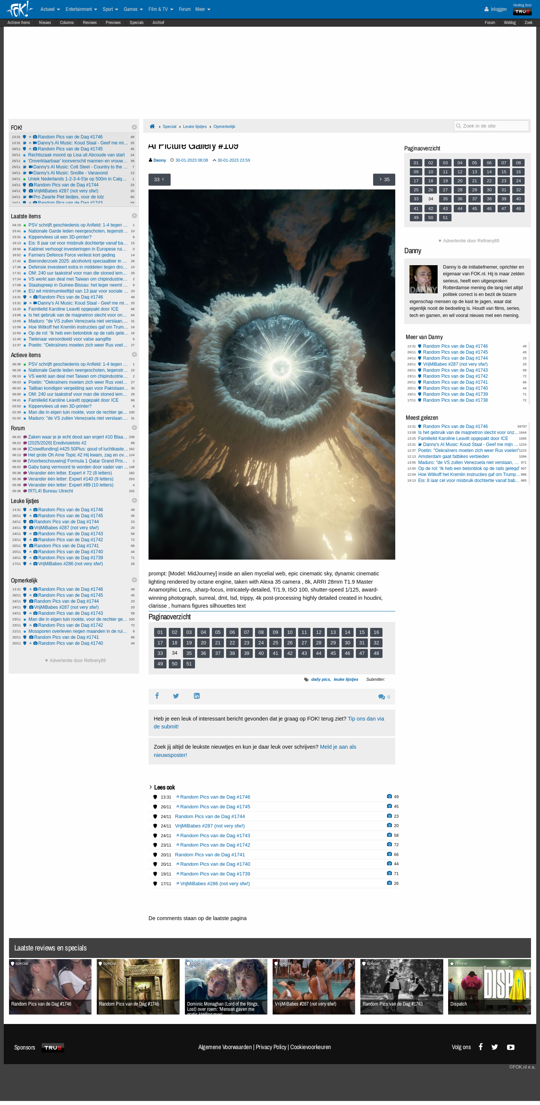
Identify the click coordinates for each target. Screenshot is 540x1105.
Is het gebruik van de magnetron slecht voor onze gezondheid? (76, 315)
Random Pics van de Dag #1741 (76, 545)
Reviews (90, 23)
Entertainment (81, 9)
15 (361, 632)
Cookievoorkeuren (310, 1047)
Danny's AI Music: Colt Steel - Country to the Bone (75, 167)
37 (217, 653)
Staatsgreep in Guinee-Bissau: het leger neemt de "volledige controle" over (76, 285)
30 (347, 643)
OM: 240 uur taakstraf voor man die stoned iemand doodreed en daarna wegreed (76, 273)
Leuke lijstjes (195, 126)
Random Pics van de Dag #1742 (76, 539)
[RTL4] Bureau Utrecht (76, 491)
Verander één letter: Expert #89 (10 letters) (76, 485)
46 (347, 653)
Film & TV (160, 9)
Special (169, 126)
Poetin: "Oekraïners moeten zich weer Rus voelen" (76, 345)
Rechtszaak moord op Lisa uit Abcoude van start (75, 155)
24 (261, 643)
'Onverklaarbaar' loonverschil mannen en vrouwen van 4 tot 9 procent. (75, 161)
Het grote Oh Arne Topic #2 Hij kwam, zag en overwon (76, 455)
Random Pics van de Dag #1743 (75, 203)
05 (217, 632)
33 (160, 653)
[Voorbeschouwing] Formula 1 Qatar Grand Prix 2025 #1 (76, 461)
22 (232, 643)
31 (361, 643)
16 (376, 632)
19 (189, 643)
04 (203, 632)
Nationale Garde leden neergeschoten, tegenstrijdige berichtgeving (76, 231)
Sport (110, 9)
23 (246, 643)
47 (361, 653)
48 (376, 653)
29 (333, 643)
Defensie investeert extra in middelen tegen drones (76, 267)
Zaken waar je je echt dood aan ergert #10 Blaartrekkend (76, 437)
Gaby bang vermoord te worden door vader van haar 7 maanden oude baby (76, 467)
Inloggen (495, 9)
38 (232, 653)
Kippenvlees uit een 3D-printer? (76, 237)
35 (189, 653)
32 (376, 643)
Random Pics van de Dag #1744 (75, 185)
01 (160, 632)
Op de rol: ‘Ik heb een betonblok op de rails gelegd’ (76, 333)
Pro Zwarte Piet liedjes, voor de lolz (75, 197)
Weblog (510, 23)
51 (189, 664)
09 (275, 632)
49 (160, 664)
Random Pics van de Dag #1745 (75, 149)
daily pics (320, 679)
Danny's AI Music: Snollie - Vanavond (75, 173)
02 (174, 632)
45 (333, 653)
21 (217, 643)
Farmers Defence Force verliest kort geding (76, 255)
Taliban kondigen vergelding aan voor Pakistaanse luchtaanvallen (76, 388)
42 (289, 653)
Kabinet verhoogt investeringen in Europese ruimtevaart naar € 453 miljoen (76, 249)
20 (203, 643)
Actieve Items (19, 23)
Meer (202, 9)
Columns (67, 23)
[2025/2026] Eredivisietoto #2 (76, 443)
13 (333, 632)
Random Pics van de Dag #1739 (76, 558)
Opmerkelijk (224, 126)
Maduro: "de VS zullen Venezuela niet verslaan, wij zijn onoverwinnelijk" (76, 321)
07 (246, 632)
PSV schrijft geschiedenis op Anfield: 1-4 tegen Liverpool (76, 225)
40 (261, 653)
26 (289, 643)
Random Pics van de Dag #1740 (76, 551)
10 (289, 632)
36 (203, 653)
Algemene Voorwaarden (225, 1047)
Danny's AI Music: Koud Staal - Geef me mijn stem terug (75, 143)
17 (160, 643)
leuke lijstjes (346, 679)
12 (318, 632)
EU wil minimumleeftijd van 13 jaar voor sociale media (76, 291)
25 (275, 643)
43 (304, 653)
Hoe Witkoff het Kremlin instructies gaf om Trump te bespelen (76, 327)
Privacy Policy (271, 1047)
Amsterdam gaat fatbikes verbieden (453, 456)
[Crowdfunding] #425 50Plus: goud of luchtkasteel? (76, 449)
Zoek (528, 23)
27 (304, 643)
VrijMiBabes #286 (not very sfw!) (76, 564)
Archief (158, 23)
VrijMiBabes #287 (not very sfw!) (75, 191)
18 (174, 643)
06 (232, 632)
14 (347, 632)
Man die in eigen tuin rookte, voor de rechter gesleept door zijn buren (76, 412)
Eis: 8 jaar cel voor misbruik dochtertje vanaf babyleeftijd (76, 243)
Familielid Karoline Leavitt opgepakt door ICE (76, 309)
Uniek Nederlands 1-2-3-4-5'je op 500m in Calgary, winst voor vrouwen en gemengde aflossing (75, 179)
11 (304, 632)
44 (318, 653)
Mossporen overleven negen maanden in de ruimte (76, 631)
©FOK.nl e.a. (522, 1067)
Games (133, 9)
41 (275, 653)
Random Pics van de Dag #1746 (75, 137)
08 (261, 632)
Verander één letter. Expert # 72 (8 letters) (76, 473)
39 (246, 653)
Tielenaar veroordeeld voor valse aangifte (76, 339)
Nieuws (45, 23)
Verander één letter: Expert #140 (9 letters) (76, 479)
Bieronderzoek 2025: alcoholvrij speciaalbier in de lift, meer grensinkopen (76, 261)
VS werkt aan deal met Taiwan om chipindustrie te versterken (76, 279)
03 (189, 632)
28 (318, 643)
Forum (490, 23)
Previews (113, 23)
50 (174, 664)
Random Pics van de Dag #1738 (455, 400)
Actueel (50, 9)
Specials (137, 23)
